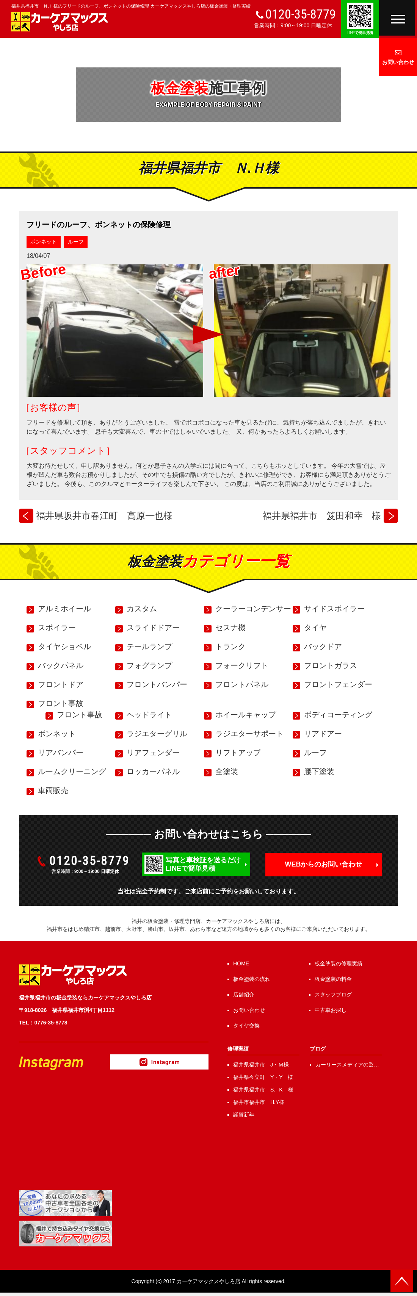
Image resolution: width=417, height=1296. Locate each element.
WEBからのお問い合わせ (323, 864)
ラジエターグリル (157, 733)
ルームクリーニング (72, 771)
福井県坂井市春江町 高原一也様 (104, 516)
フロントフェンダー (338, 684)
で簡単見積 (360, 33)
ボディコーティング (338, 714)
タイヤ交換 (246, 1026)
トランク (230, 646)
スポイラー (57, 627)
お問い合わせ (398, 62)
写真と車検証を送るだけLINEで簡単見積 (203, 864)
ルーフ (76, 242)
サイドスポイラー (334, 608)
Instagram (159, 1062)
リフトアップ (238, 752)
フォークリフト (241, 665)
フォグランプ (149, 665)
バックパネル (60, 665)
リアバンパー (60, 752)
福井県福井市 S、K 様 (263, 1090)
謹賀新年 (243, 1115)
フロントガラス (330, 665)
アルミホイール (64, 608)
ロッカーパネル (153, 771)
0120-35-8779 (300, 14)
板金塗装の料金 (333, 979)
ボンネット (43, 242)
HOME (241, 963)
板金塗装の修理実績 (338, 963)
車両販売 (53, 790)
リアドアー (323, 733)
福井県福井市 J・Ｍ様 (261, 1065)
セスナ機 (230, 627)
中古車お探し (330, 1010)
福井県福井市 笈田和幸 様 (322, 516)
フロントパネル (241, 684)
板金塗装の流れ (251, 979)
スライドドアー (153, 627)
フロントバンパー (157, 684)
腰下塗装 (319, 771)
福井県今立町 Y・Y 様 (263, 1077)
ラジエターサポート (249, 733)
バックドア (323, 646)
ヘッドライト (149, 714)
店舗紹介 (243, 995)
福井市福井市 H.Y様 (258, 1102)
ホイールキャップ (245, 714)
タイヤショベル (64, 646)
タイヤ (315, 627)
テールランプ (149, 646)
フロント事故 (60, 703)
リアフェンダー (153, 752)
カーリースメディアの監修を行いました (347, 1065)
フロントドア (60, 684)
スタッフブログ (333, 995)
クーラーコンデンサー (253, 608)
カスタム (142, 608)
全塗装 (226, 771)
